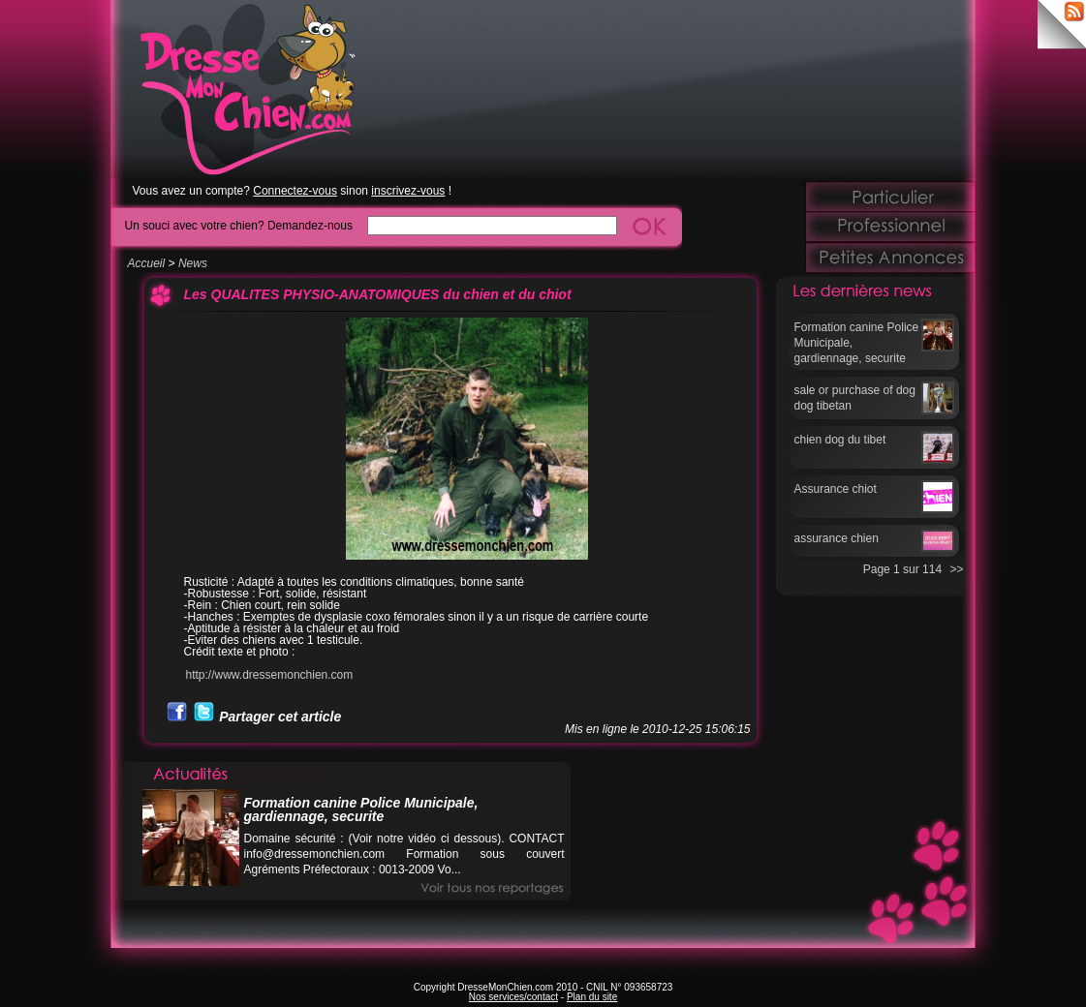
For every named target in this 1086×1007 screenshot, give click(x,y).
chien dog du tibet (840, 439)
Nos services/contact (513, 997)
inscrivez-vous (408, 191)
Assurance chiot (835, 489)
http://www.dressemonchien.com (270, 675)
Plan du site (592, 997)
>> (956, 569)
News (192, 263)
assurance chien (836, 538)
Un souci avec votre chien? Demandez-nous (239, 225)
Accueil (147, 263)
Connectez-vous (295, 191)
